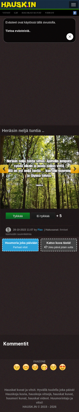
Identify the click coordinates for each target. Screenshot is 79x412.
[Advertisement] (39, 85)
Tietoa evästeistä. (17, 31)
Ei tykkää (43, 216)
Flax (40, 229)
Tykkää (18, 216)
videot (49, 12)
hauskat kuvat (32, 12)
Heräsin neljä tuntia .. (23, 130)
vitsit (6, 12)
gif (16, 12)
